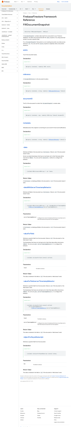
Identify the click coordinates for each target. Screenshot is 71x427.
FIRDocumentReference (54, 91)
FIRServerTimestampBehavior (36, 207)
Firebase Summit (41, 413)
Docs (29, 13)
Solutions (29, 1)
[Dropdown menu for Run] (24, 1)
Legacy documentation (59, 422)
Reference (34, 13)
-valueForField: (28, 234)
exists (25, 50)
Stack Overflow (57, 413)
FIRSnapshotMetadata (53, 139)
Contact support (57, 411)
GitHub (21, 420)
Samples (48, 9)
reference (27, 74)
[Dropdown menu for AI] (22, 9)
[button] (8, 11)
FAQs (55, 420)
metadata (27, 123)
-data (25, 147)
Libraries (22, 417)
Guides (22, 411)
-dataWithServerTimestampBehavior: (37, 187)
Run (22, 1)
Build (15, 1)
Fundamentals (12, 9)
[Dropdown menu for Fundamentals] (17, 9)
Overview (4, 9)
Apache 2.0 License (46, 377)
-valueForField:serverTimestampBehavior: (39, 281)
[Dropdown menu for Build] (18, 1)
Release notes (57, 417)
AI (20, 9)
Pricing (36, 1)
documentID (28, 99)
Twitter (38, 415)
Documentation (7, 6)
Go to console (65, 1)
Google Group (57, 415)
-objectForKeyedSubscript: (33, 337)
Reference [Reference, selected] (41, 9)
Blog (58, 1)
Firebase (25, 13)
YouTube (39, 417)
